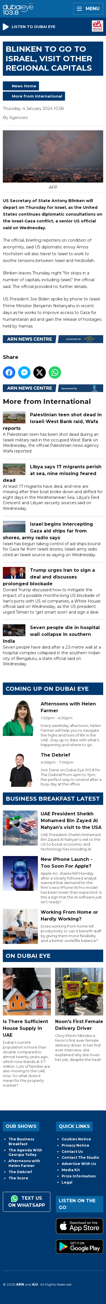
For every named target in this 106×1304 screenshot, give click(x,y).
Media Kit (71, 1170)
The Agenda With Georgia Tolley (25, 1152)
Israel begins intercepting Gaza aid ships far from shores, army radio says (48, 530)
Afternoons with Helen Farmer (24, 1163)
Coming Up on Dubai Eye (47, 688)
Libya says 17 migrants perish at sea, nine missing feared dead (52, 473)
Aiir (35, 1284)
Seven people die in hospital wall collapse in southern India (51, 634)
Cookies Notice (76, 1139)
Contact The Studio (80, 1157)
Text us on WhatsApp (26, 1201)
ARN (20, 1284)
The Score (18, 1178)
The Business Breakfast (21, 1141)
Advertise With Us (79, 1164)
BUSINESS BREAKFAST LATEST (53, 798)
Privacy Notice (75, 1145)
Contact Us (72, 1151)
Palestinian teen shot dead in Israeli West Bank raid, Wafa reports (52, 421)
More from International (37, 96)
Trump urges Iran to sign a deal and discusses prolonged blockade (49, 576)
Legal (67, 1182)
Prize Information (79, 1176)
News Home (24, 86)
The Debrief (20, 1172)
